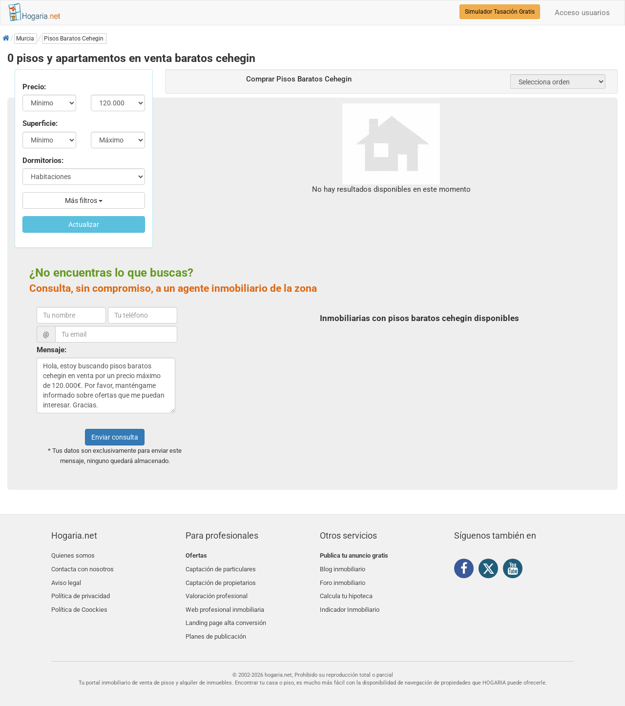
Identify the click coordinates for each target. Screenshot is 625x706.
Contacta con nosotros (82, 567)
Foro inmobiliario (342, 579)
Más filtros (84, 200)
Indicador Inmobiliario (349, 601)
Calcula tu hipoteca (346, 590)
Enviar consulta (114, 437)
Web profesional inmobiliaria (225, 601)
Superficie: (40, 123)
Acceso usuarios (582, 12)
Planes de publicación (216, 624)
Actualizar (83, 224)
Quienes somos (73, 555)
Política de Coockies (79, 601)
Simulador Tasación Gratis (500, 11)
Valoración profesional (217, 590)
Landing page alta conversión (226, 613)
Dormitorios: (42, 160)
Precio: (34, 86)
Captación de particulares (221, 567)
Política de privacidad (80, 590)
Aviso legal (66, 579)
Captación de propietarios (221, 579)
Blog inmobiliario (342, 567)
